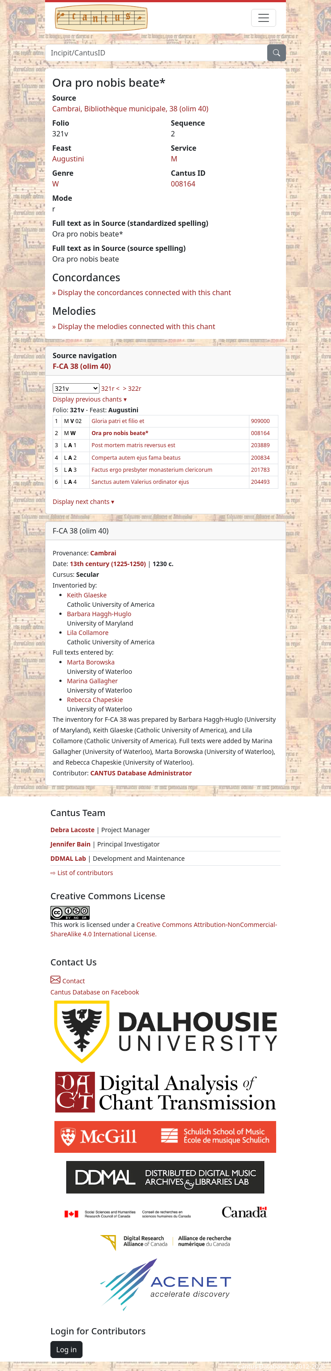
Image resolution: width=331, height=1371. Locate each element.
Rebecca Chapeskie (95, 699)
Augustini (68, 159)
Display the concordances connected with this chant (144, 292)
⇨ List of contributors (81, 872)
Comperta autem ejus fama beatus (135, 457)
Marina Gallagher (92, 681)
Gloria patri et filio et (117, 421)
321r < (110, 388)
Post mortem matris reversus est (133, 445)
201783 (260, 470)
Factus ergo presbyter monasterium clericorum (151, 470)
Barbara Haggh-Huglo (99, 613)
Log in (66, 1349)
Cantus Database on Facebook (94, 992)
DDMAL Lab (68, 858)
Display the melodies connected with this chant (136, 326)
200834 (260, 457)
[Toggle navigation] (263, 18)
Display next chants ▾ (83, 501)
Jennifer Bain (71, 844)
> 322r (132, 388)
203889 (260, 445)
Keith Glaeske (87, 595)
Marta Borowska (91, 662)
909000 (260, 421)
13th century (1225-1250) (108, 563)
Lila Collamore (87, 632)
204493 (260, 482)
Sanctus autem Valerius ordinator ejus (140, 482)
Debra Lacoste (72, 829)
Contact (67, 981)
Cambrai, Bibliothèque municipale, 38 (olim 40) (130, 109)
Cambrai (103, 553)
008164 (183, 184)
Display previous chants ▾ (90, 399)
